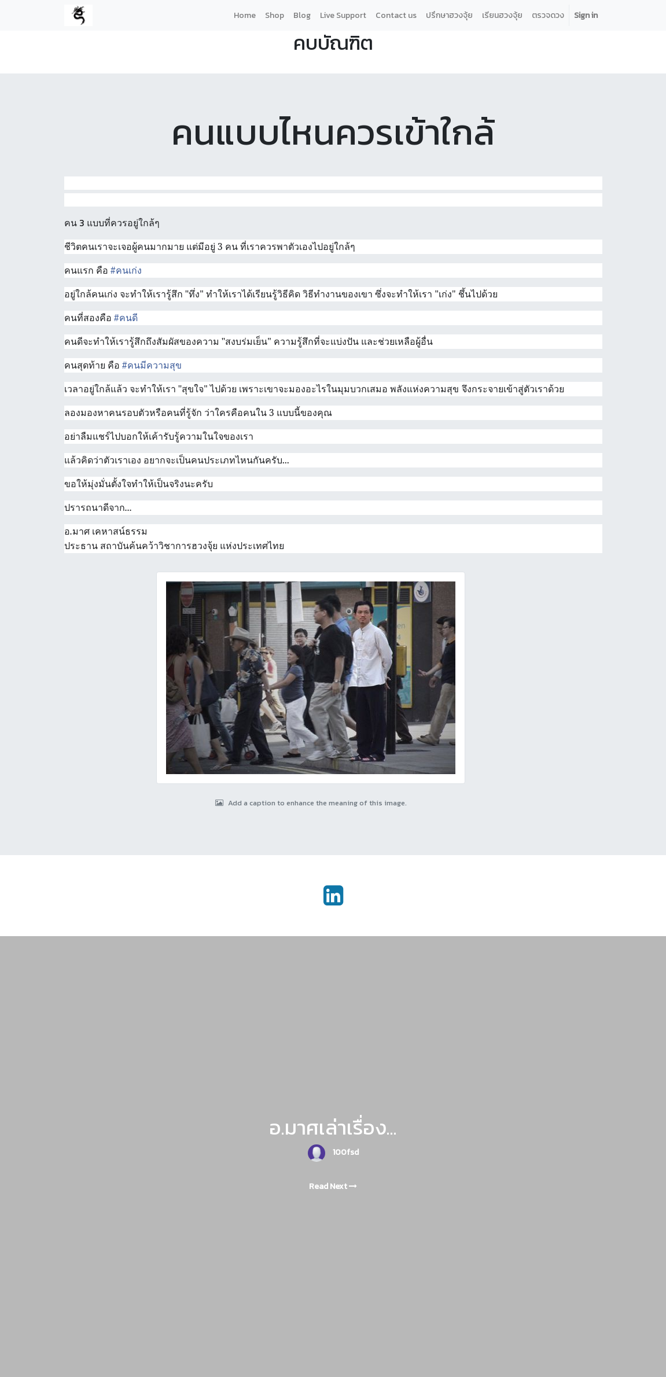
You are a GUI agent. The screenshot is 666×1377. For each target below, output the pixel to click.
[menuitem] (244, 15)
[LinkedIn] (333, 895)
